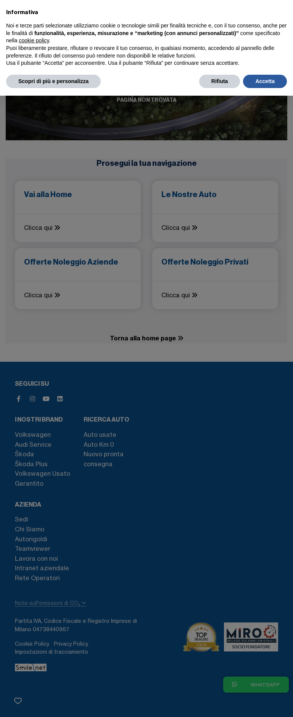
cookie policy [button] (34, 40)
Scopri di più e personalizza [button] (53, 81)
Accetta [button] (265, 81)
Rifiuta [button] (219, 81)
